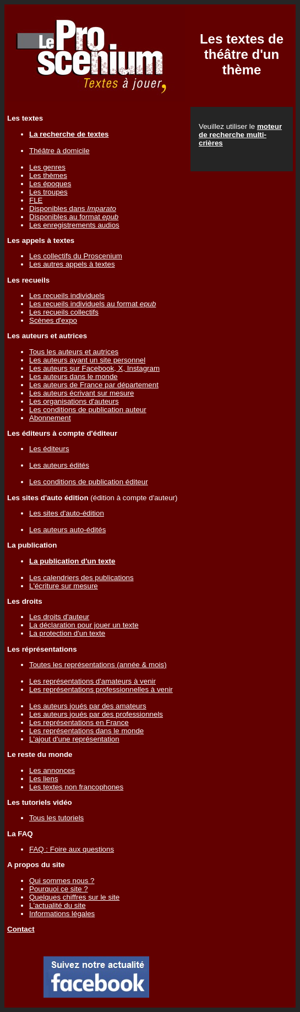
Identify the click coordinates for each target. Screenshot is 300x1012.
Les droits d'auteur (59, 617)
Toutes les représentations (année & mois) (98, 665)
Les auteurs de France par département (94, 385)
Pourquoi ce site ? (58, 889)
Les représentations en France (79, 722)
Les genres (47, 167)
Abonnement (50, 418)
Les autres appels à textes (72, 264)
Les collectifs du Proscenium (75, 256)
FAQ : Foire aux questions (71, 849)
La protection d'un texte (67, 633)
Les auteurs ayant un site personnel (87, 360)
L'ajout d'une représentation (74, 739)
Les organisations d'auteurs (74, 401)
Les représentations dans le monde (86, 731)
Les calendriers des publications (81, 577)
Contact (21, 929)
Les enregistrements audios (74, 225)
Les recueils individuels (67, 295)
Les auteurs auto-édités (67, 530)
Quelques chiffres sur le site (74, 897)
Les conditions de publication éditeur (88, 482)
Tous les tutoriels (56, 818)
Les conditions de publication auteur (87, 409)
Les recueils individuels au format (92, 304)
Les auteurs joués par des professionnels (96, 714)
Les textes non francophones (76, 787)
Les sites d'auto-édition (66, 513)
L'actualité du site (57, 905)
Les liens (43, 779)
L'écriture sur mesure (63, 586)
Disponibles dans (72, 208)
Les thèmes (48, 175)
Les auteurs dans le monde (73, 376)
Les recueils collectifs (64, 312)
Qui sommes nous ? (62, 880)
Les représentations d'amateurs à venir (92, 681)
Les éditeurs (49, 449)
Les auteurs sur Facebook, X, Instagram (94, 368)
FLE (35, 200)
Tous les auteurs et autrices (73, 352)
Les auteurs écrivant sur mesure (81, 393)
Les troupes (48, 192)
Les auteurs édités (59, 465)
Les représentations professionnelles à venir (101, 689)
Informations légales (62, 914)
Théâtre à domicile (59, 151)
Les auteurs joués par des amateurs (87, 706)
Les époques (50, 184)
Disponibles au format (73, 217)
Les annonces (52, 770)
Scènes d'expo (53, 320)
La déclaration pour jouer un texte (84, 625)
